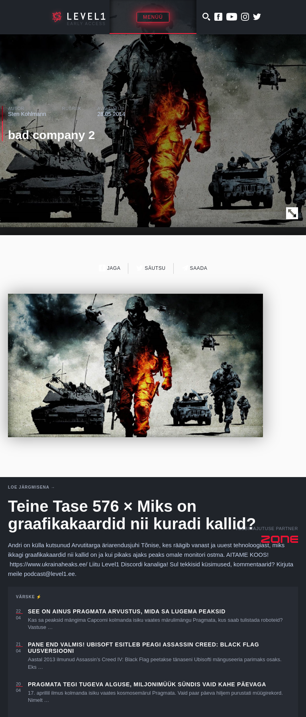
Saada (195, 268)
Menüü (153, 17)
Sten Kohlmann (27, 114)
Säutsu (150, 268)
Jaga (110, 268)
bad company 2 (51, 134)
